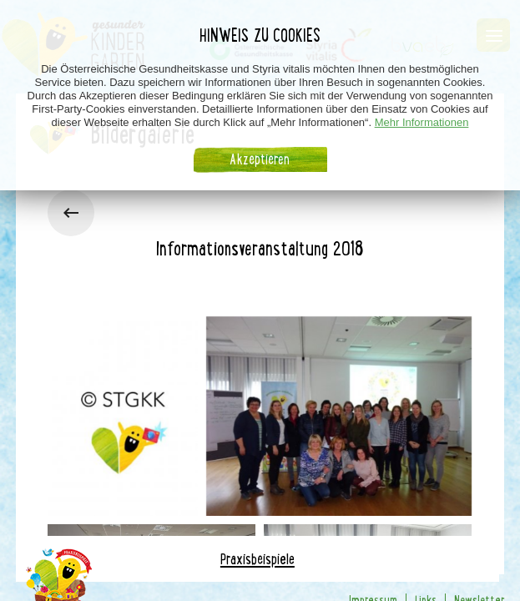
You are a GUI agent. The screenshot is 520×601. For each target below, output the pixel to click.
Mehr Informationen (422, 117)
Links (426, 540)
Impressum (373, 540)
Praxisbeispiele (257, 499)
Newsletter (479, 540)
